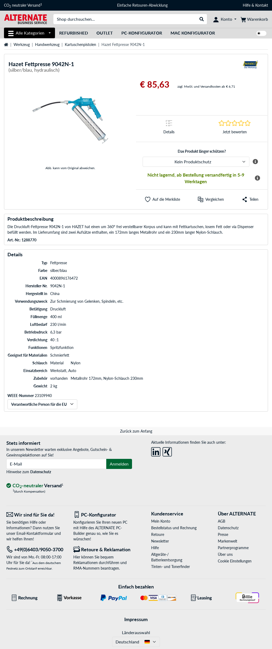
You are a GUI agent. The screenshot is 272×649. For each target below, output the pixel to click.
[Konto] (224, 19)
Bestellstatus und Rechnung (174, 528)
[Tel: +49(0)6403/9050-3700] (35, 549)
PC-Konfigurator (141, 32)
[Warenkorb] (254, 19)
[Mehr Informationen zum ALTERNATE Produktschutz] (255, 161)
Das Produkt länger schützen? (202, 151)
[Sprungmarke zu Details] (169, 129)
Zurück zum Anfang (136, 431)
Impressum (136, 619)
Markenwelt (227, 541)
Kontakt (261, 5)
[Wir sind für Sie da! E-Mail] (35, 514)
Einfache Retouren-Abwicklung (142, 5)
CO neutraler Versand (23, 5)
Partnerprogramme (233, 547)
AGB (221, 521)
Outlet (104, 32)
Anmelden (119, 463)
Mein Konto (160, 521)
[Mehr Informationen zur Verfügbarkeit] (257, 178)
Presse (223, 534)
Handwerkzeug (47, 44)
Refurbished (73, 32)
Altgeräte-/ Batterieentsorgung (166, 557)
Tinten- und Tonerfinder (170, 566)
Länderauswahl (136, 632)
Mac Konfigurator (193, 32)
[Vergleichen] (211, 199)
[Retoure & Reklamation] (102, 549)
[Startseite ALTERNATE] (25, 18)
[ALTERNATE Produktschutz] (196, 162)
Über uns (225, 554)
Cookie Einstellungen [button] (235, 561)
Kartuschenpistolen (80, 44)
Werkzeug (22, 44)
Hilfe (246, 5)
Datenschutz (40, 471)
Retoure (157, 534)
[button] (162, 199)
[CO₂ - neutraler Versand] (34, 486)
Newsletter (160, 541)
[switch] (261, 33)
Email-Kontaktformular (34, 533)
